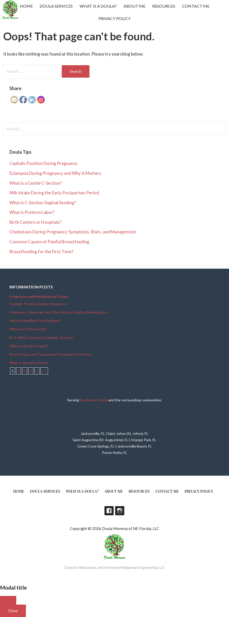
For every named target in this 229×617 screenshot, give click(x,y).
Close (13, 610)
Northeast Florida (94, 400)
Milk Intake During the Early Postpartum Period (54, 192)
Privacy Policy (114, 18)
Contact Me (195, 6)
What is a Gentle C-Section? (35, 183)
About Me (134, 6)
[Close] (8, 600)
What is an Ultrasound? (27, 329)
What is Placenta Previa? (29, 363)
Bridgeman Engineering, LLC (143, 567)
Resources (163, 6)
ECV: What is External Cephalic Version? (41, 337)
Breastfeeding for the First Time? (41, 251)
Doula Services (56, 6)
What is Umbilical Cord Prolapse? (35, 320)
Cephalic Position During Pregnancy (43, 163)
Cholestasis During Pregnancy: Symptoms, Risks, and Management (72, 231)
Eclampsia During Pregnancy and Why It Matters (55, 173)
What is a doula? (98, 6)
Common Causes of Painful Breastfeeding (49, 241)
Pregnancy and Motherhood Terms (38, 296)
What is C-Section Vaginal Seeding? (42, 202)
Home (26, 6)
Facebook (109, 510)
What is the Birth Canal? (28, 346)
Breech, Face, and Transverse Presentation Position (50, 354)
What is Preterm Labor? (31, 212)
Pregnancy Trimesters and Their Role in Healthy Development (58, 312)
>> (44, 371)
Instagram (119, 510)
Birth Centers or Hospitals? (35, 222)
